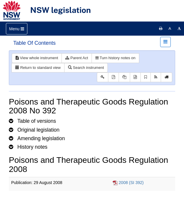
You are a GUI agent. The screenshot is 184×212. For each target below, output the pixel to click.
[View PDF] (113, 77)
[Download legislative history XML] (135, 77)
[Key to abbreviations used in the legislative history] (102, 77)
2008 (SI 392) (131, 182)
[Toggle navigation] (16, 28)
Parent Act (76, 58)
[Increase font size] (179, 28)
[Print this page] (161, 28)
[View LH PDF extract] (124, 77)
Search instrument (86, 67)
